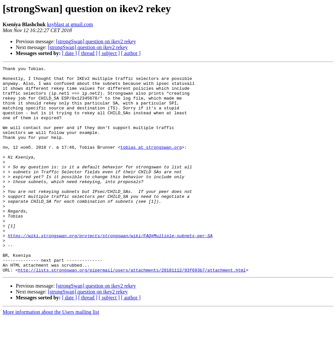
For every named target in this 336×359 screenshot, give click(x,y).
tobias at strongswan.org (151, 164)
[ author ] (131, 53)
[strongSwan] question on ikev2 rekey (96, 41)
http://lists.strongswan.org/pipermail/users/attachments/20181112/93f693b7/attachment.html (132, 311)
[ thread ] (87, 53)
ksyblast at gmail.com (70, 24)
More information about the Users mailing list (51, 353)
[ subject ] (109, 53)
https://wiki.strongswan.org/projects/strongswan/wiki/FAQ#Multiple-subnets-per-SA (110, 270)
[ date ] (69, 53)
